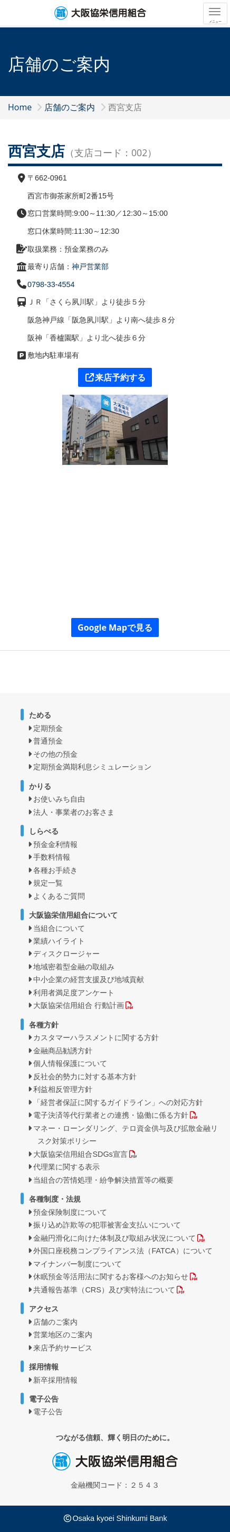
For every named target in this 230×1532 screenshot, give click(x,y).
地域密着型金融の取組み (73, 967)
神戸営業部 (90, 266)
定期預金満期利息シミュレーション (92, 767)
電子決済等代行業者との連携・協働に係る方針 (110, 1115)
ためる (40, 715)
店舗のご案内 (69, 107)
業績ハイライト (59, 941)
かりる (40, 786)
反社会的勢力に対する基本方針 (85, 1076)
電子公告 (48, 1411)
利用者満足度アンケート (73, 992)
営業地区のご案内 (62, 1334)
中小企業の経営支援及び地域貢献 (88, 979)
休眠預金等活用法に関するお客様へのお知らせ (110, 1276)
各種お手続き (55, 870)
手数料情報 (51, 857)
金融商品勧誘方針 (62, 1050)
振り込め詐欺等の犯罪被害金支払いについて (107, 1225)
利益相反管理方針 (62, 1089)
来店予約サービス (62, 1348)
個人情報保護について (70, 1063)
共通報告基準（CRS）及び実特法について (104, 1290)
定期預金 (48, 728)
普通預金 (48, 741)
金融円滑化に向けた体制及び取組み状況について (114, 1238)
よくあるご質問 (59, 896)
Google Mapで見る (115, 627)
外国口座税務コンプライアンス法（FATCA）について (122, 1250)
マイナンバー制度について (77, 1264)
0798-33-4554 (51, 284)
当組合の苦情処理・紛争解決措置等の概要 (103, 1180)
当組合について (59, 928)
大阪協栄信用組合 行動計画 (78, 1005)
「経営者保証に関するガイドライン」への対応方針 (118, 1102)
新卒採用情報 (55, 1380)
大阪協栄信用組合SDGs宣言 (80, 1154)
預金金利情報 (55, 844)
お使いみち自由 (59, 799)
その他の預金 (55, 754)
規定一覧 (48, 883)
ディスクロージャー (66, 953)
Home (20, 107)
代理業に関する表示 (66, 1167)
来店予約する (115, 377)
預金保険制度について (70, 1212)
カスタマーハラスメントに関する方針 (96, 1037)
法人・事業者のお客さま (73, 812)
